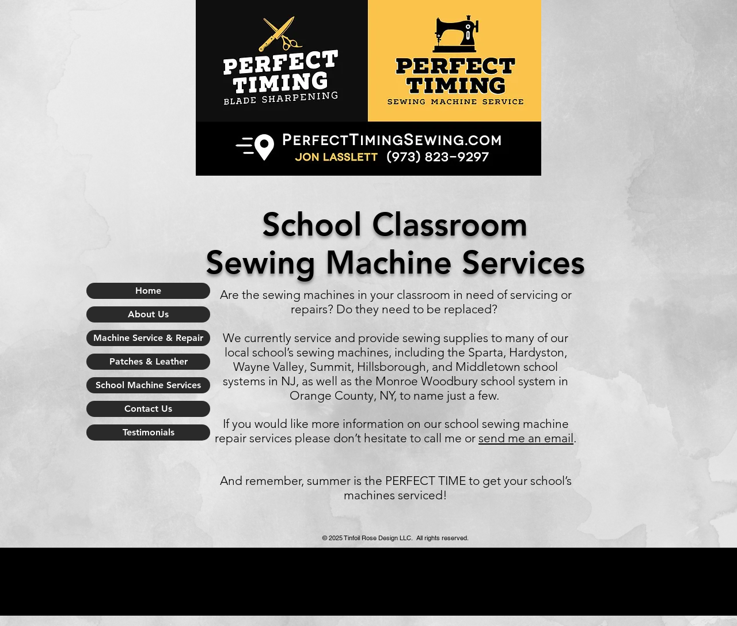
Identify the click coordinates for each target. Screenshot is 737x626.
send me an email (525, 438)
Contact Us (148, 408)
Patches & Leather (148, 361)
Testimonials (148, 432)
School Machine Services (148, 385)
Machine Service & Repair (148, 337)
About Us (148, 314)
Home (148, 290)
